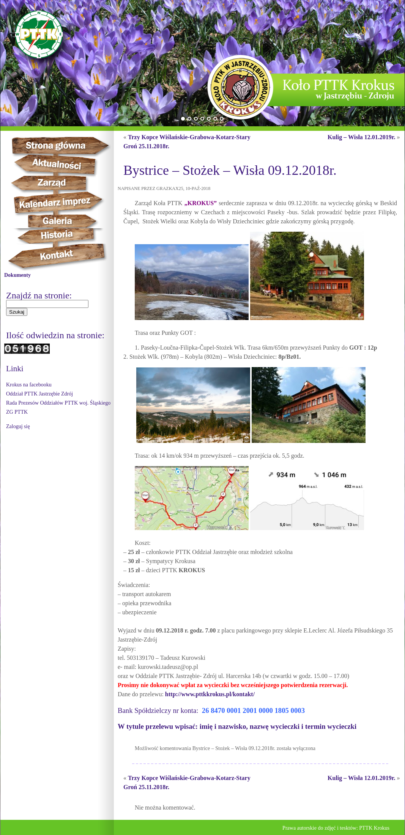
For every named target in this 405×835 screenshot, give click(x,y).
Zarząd (58, 183)
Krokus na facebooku (29, 385)
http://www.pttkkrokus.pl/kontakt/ (209, 694)
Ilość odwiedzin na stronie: (55, 335)
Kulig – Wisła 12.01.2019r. (361, 137)
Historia (65, 236)
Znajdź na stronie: (39, 295)
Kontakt (61, 257)
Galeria (57, 221)
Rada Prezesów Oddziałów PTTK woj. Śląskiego (58, 403)
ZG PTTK (17, 412)
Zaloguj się (18, 426)
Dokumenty (17, 275)
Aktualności (59, 164)
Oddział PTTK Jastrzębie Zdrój (39, 394)
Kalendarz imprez (61, 202)
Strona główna (67, 145)
